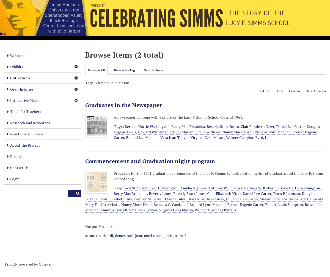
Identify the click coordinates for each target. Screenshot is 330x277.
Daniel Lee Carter (290, 126)
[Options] (71, 193)
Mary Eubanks (311, 199)
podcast (171, 235)
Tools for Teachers (25, 111)
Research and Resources (30, 122)
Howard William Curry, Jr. (159, 131)
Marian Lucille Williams (201, 131)
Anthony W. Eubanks (225, 188)
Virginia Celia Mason (207, 137)
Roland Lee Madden (142, 137)
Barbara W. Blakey (258, 188)
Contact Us (19, 167)
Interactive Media (24, 100)
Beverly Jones (160, 193)
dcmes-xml (124, 235)
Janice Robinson (244, 199)
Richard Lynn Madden (273, 131)
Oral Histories (21, 89)
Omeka (44, 264)
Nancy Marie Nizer (237, 131)
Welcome (17, 55)
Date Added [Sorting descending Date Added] (316, 91)
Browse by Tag (124, 70)
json (138, 235)
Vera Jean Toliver (174, 137)
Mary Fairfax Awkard (102, 204)
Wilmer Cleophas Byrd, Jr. (247, 137)
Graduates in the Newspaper (123, 105)
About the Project (25, 145)
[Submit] (77, 193)
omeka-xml (153, 235)
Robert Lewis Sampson (284, 204)
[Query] (42, 193)
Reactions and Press (26, 134)
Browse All (96, 70)
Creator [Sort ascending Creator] (294, 91)
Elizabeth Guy (120, 199)
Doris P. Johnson (286, 193)
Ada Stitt (132, 188)
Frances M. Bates (148, 199)
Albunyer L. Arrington (160, 188)
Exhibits (16, 66)
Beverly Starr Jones (223, 126)
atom (89, 235)
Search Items (153, 70)
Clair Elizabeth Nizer (257, 126)
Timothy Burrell (113, 209)
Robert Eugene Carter (245, 204)
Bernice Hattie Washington (147, 126)
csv (98, 235)
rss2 (182, 235)
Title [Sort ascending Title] (280, 91)
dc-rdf (108, 235)
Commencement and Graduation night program (150, 161)
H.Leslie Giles (174, 199)
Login (14, 178)
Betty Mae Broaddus (188, 126)
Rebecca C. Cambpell (171, 204)
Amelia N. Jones (193, 188)
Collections (20, 78)
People (16, 156)
